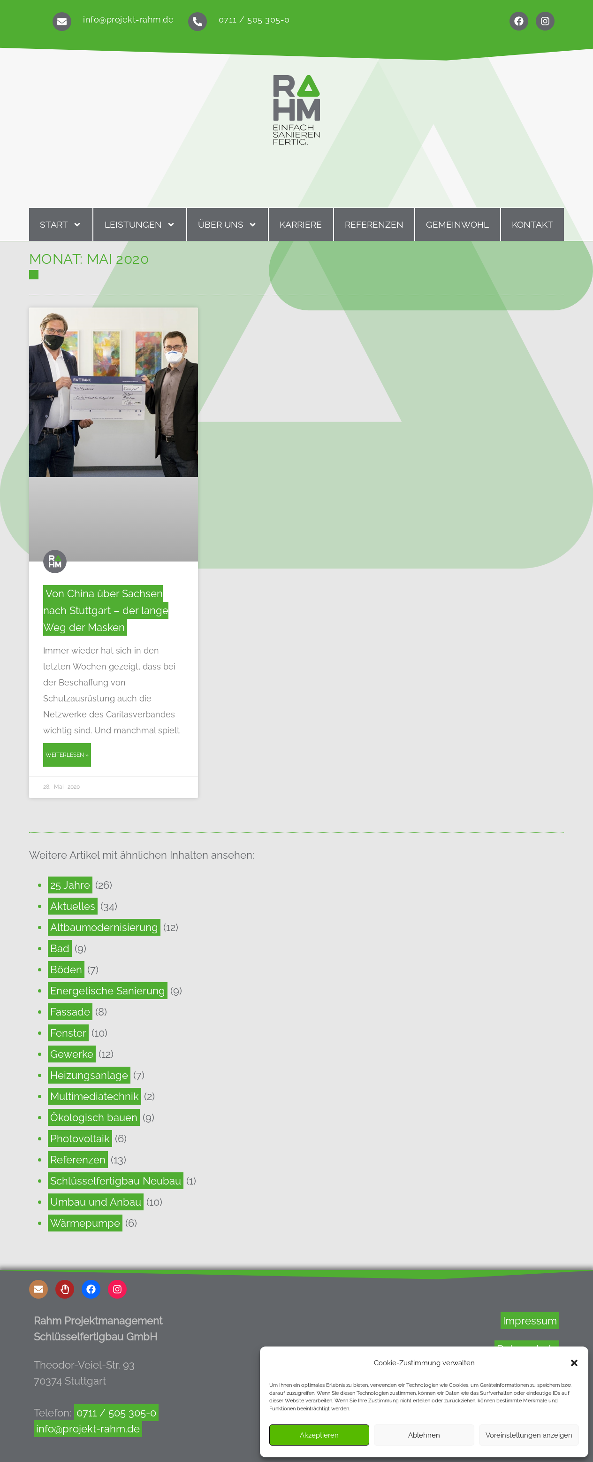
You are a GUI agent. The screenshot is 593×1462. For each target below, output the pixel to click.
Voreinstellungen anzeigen (529, 1435)
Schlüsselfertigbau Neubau (115, 1181)
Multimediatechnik (94, 1096)
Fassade (70, 1012)
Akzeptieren (319, 1435)
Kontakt (532, 224)
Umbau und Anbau (95, 1202)
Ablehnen (424, 1435)
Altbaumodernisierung (104, 927)
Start (61, 224)
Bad (59, 948)
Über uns (227, 224)
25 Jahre (70, 885)
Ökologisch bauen (93, 1117)
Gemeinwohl (457, 224)
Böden (66, 969)
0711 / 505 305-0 (254, 19)
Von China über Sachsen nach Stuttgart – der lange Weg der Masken (105, 610)
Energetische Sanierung (107, 991)
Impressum (530, 1321)
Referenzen (374, 224)
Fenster (68, 1033)
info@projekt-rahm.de (128, 19)
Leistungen (140, 224)
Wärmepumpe (85, 1223)
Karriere (301, 224)
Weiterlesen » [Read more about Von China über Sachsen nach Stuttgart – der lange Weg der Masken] (67, 755)
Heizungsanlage (89, 1075)
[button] (574, 1363)
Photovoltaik (80, 1138)
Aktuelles (72, 906)
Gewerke (71, 1054)
